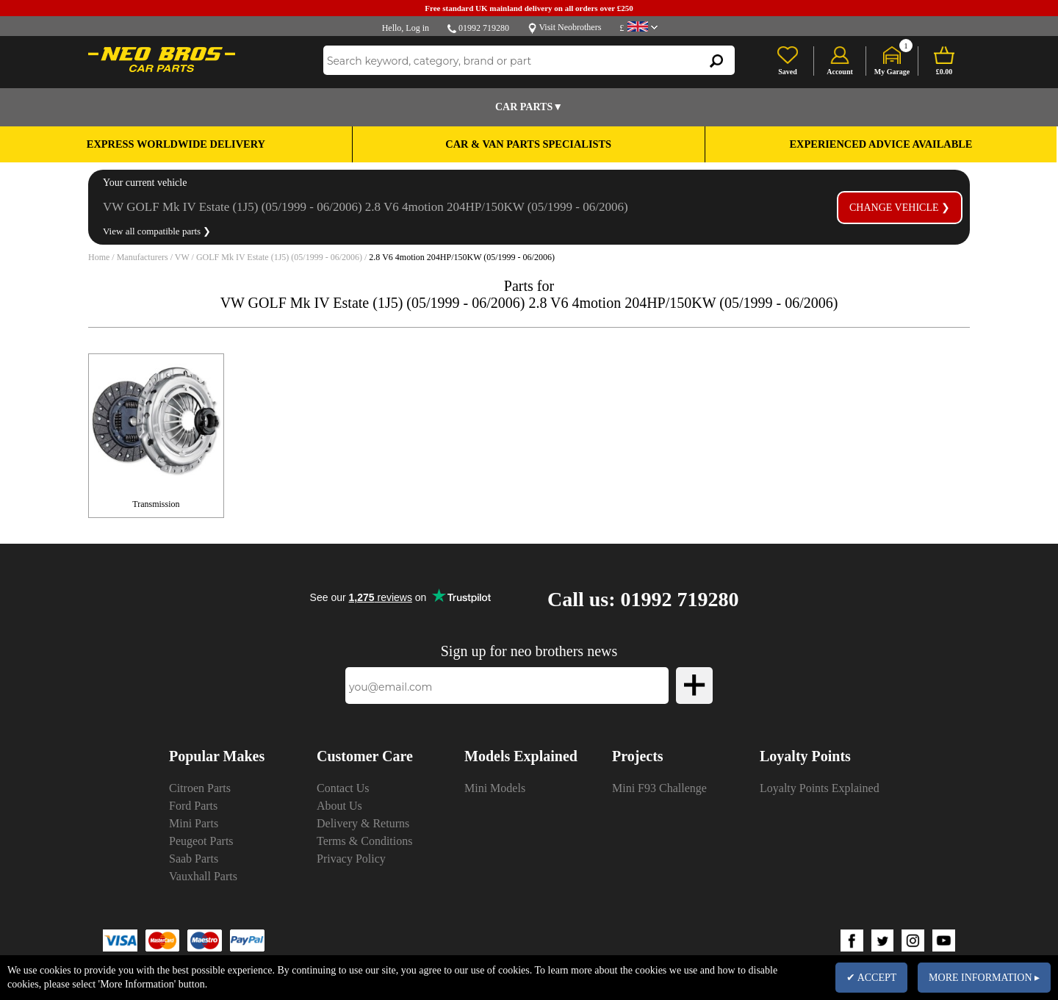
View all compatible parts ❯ (157, 231)
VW (182, 257)
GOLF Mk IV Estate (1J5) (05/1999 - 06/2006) (279, 257)
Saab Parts (193, 858)
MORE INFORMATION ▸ (984, 977)
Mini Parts (193, 823)
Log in (417, 28)
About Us (339, 805)
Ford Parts (193, 805)
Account (840, 72)
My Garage (892, 72)
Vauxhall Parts (203, 876)
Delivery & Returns (363, 823)
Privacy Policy (351, 858)
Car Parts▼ (529, 106)
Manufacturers (142, 257)
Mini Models (494, 788)
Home (98, 257)
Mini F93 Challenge (659, 788)
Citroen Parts (200, 788)
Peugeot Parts (201, 841)
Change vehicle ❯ (899, 207)
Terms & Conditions (364, 841)
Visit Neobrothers (570, 27)
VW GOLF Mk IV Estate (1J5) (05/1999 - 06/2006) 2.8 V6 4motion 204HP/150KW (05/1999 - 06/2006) (365, 207)
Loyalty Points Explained (819, 788)
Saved (787, 72)
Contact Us (343, 788)
